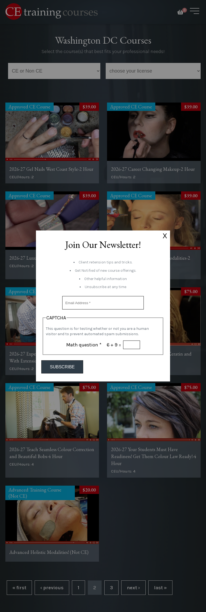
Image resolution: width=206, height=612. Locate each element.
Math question (83, 345)
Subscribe (62, 367)
